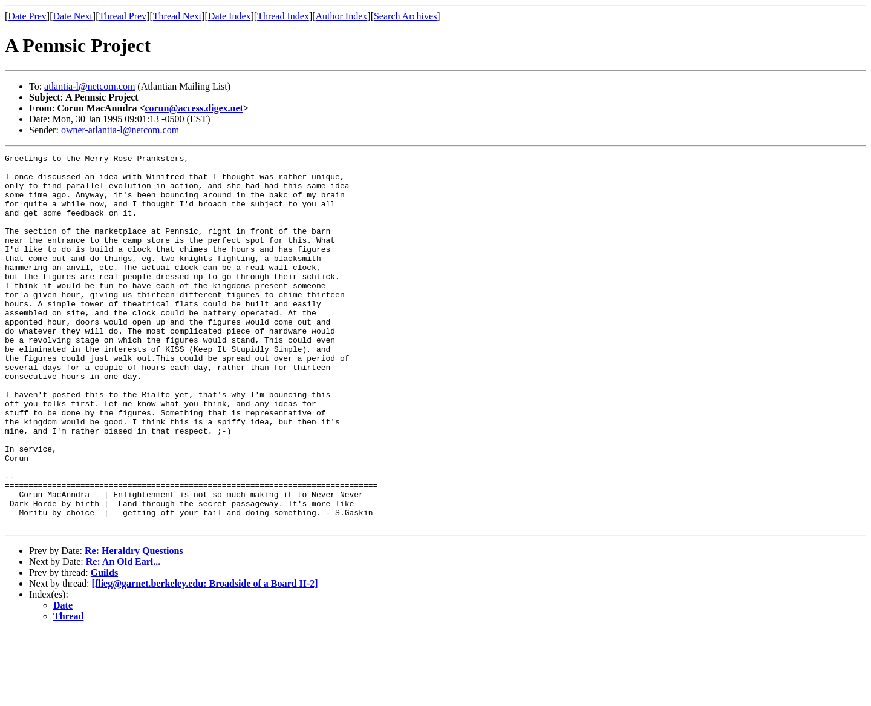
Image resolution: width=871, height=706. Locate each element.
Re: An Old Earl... (123, 636)
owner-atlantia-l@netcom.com (120, 130)
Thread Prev (122, 16)
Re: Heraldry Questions (134, 625)
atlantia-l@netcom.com (89, 86)
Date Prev (27, 16)
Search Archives (405, 16)
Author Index (342, 16)
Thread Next (177, 16)
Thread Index (283, 16)
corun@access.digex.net (194, 108)
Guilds (104, 647)
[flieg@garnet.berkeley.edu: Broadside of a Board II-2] (205, 658)
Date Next (73, 16)
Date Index (229, 16)
